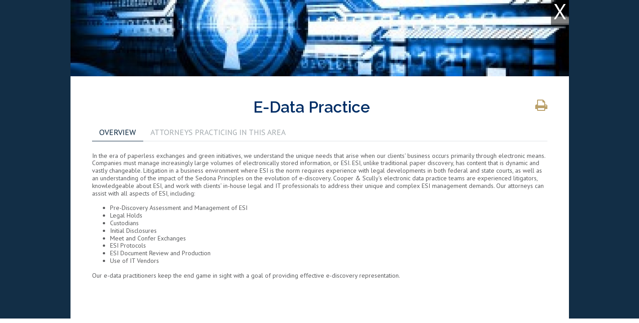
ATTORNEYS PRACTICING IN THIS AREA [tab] (218, 132)
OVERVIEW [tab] (117, 132)
